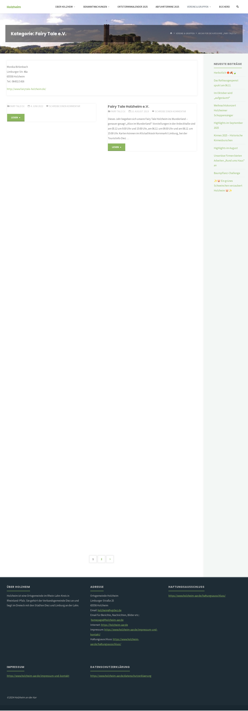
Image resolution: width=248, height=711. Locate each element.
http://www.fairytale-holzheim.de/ (26, 89)
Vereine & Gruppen (185, 33)
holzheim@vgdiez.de (109, 611)
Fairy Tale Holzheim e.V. (128, 106)
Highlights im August (226, 148)
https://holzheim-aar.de (114, 625)
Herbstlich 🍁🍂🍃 (225, 72)
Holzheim (14, 7)
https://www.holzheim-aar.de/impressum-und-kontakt (38, 676)
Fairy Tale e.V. (17, 106)
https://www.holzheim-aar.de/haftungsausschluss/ (197, 596)
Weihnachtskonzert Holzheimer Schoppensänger (225, 110)
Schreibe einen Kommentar (64, 106)
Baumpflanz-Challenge (227, 173)
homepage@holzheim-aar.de (107, 620)
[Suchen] (237, 6)
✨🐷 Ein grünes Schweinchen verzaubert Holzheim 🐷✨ (228, 185)
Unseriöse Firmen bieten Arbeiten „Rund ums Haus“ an (229, 160)
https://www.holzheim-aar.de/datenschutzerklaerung (120, 676)
